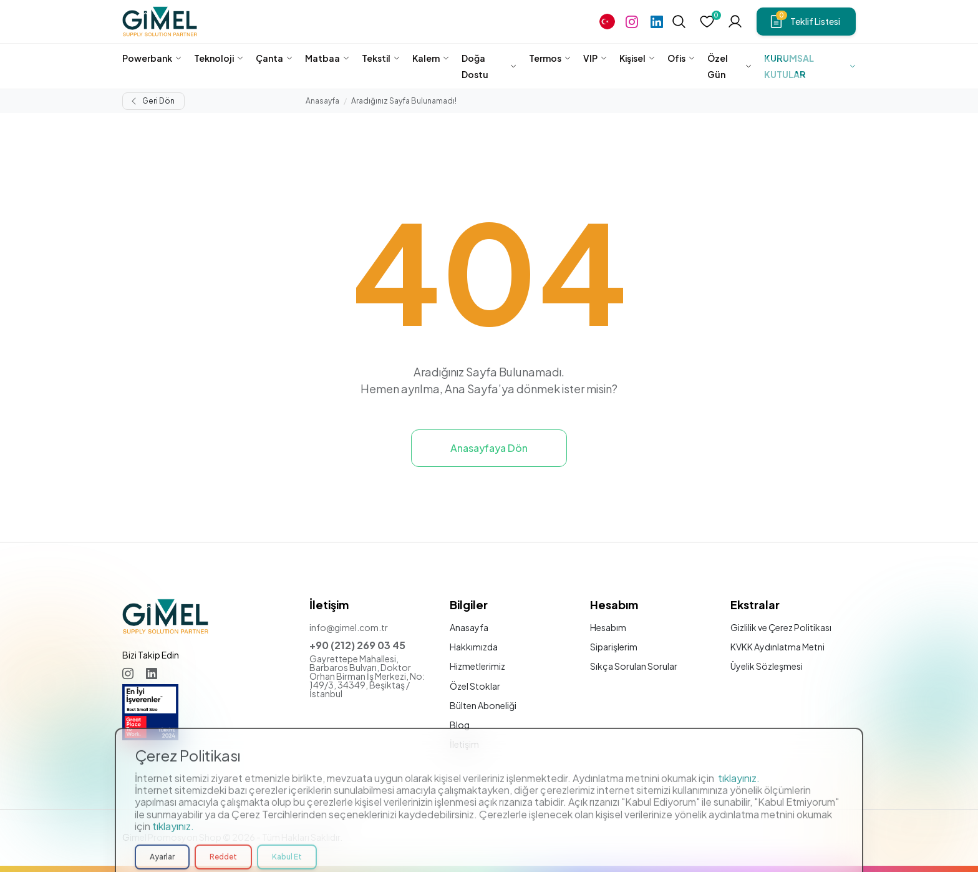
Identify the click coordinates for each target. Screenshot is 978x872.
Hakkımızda (474, 646)
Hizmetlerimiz (477, 666)
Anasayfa (322, 100)
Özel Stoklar (475, 686)
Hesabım (608, 627)
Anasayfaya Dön (489, 447)
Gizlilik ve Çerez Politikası (780, 627)
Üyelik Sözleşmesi (766, 666)
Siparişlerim (613, 646)
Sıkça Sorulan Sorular (633, 666)
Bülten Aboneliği (483, 705)
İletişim (464, 744)
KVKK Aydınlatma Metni (777, 646)
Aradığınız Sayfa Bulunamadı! (404, 100)
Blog (460, 724)
